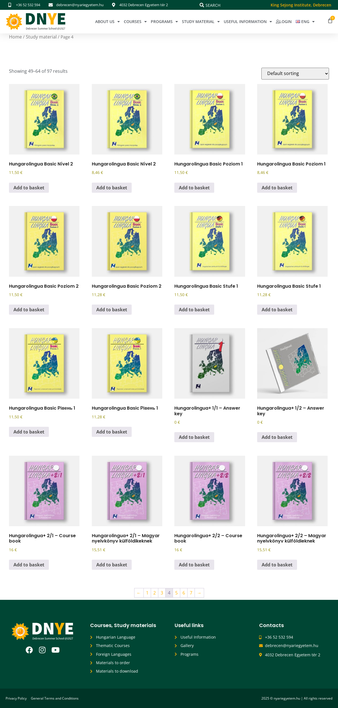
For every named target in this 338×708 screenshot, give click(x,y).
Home (15, 37)
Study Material (201, 21)
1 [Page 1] (147, 593)
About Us (107, 21)
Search (212, 5)
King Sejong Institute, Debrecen (301, 5)
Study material (41, 37)
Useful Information (248, 21)
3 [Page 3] (162, 593)
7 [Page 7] (191, 593)
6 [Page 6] (183, 593)
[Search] (202, 5)
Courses (135, 21)
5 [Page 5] (176, 593)
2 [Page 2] (154, 593)
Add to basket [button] (28, 188)
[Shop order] (295, 74)
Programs (164, 21)
